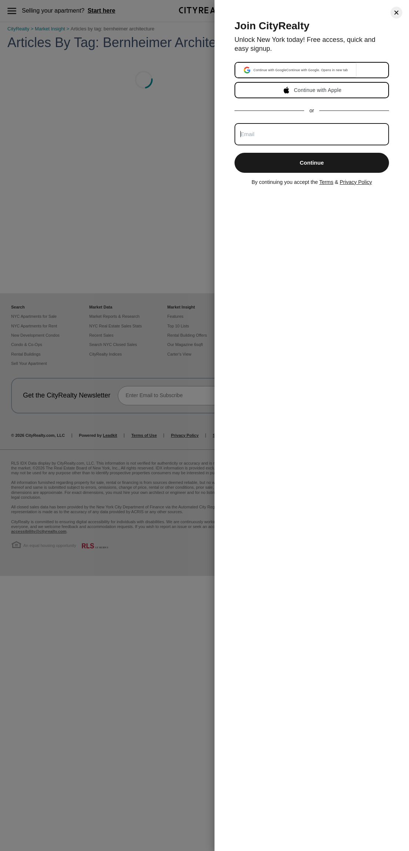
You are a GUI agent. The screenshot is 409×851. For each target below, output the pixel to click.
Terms (326, 182)
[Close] (396, 13)
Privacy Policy (356, 182)
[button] (295, 70)
